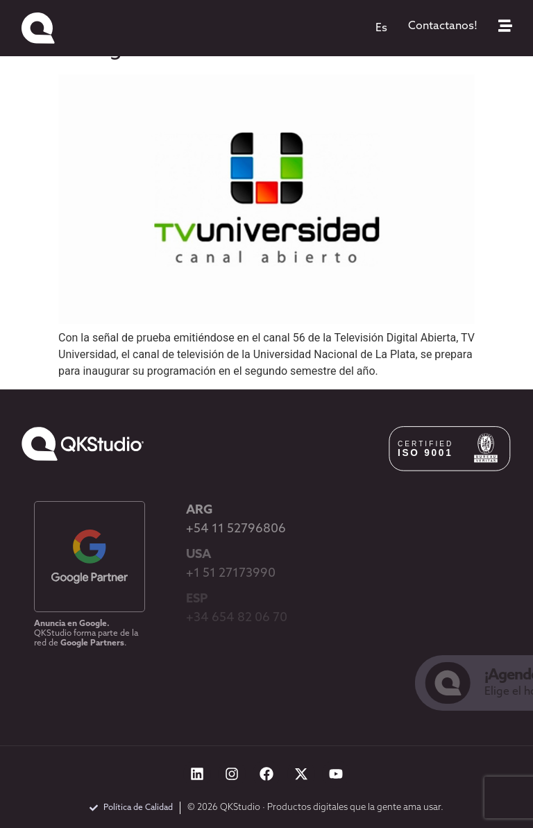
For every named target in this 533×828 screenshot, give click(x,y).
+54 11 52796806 (236, 529)
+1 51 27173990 (231, 573)
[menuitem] (381, 28)
